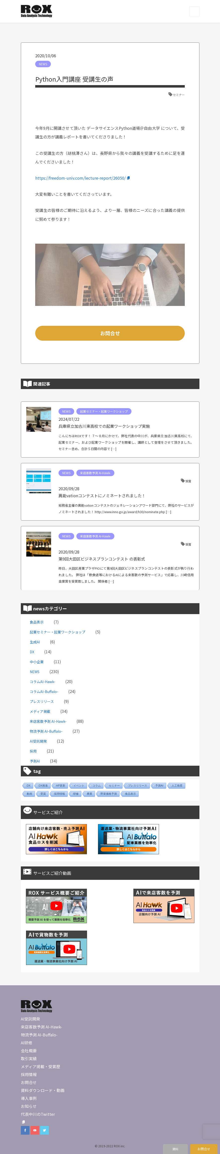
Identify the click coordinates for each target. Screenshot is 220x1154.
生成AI (35, 641)
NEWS (43, 64)
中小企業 (37, 661)
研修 (76, 793)
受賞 (188, 481)
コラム (97, 785)
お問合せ (110, 333)
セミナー (179, 95)
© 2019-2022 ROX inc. (110, 1146)
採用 (33, 751)
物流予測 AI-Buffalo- (46, 731)
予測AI (35, 760)
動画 (29, 793)
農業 (89, 793)
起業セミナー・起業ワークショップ (104, 411)
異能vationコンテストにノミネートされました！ (102, 495)
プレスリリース (42, 701)
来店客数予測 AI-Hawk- (95, 473)
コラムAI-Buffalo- (44, 691)
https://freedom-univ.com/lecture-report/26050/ (82, 178)
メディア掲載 (40, 711)
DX (32, 651)
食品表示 (37, 622)
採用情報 (59, 793)
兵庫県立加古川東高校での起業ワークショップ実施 (104, 426)
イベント (78, 785)
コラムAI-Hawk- (42, 681)
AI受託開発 (38, 741)
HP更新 (60, 785)
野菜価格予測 (108, 793)
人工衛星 (177, 785)
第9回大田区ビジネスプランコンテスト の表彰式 (102, 559)
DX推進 (43, 785)
